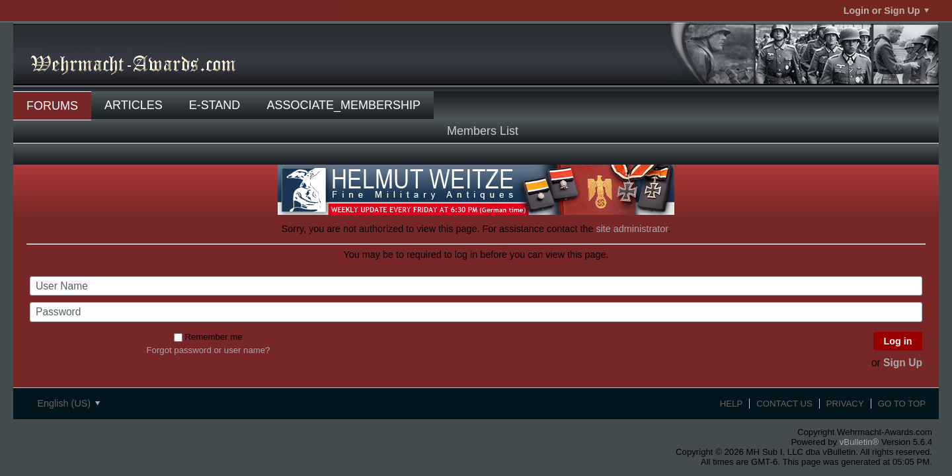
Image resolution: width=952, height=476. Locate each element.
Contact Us (784, 404)
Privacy (845, 404)
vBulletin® (859, 442)
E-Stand (215, 105)
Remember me (208, 337)
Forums (52, 105)
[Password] (476, 312)
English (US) (68, 403)
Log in (897, 341)
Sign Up (902, 362)
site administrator (632, 228)
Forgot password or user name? (208, 350)
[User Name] (476, 286)
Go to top (902, 404)
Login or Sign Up (886, 10)
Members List (482, 131)
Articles (133, 105)
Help (731, 404)
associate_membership (343, 105)
